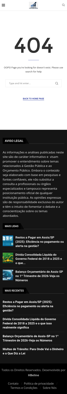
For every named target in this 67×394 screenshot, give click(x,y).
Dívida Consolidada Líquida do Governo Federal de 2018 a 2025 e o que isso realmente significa (29, 323)
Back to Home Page (33, 98)
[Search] (63, 5)
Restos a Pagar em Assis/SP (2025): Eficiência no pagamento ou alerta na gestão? (39, 242)
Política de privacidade (39, 383)
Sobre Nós (49, 388)
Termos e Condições (23, 388)
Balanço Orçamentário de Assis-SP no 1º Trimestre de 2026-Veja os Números (39, 276)
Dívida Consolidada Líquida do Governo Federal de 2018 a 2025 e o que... (38, 259)
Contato (13, 383)
